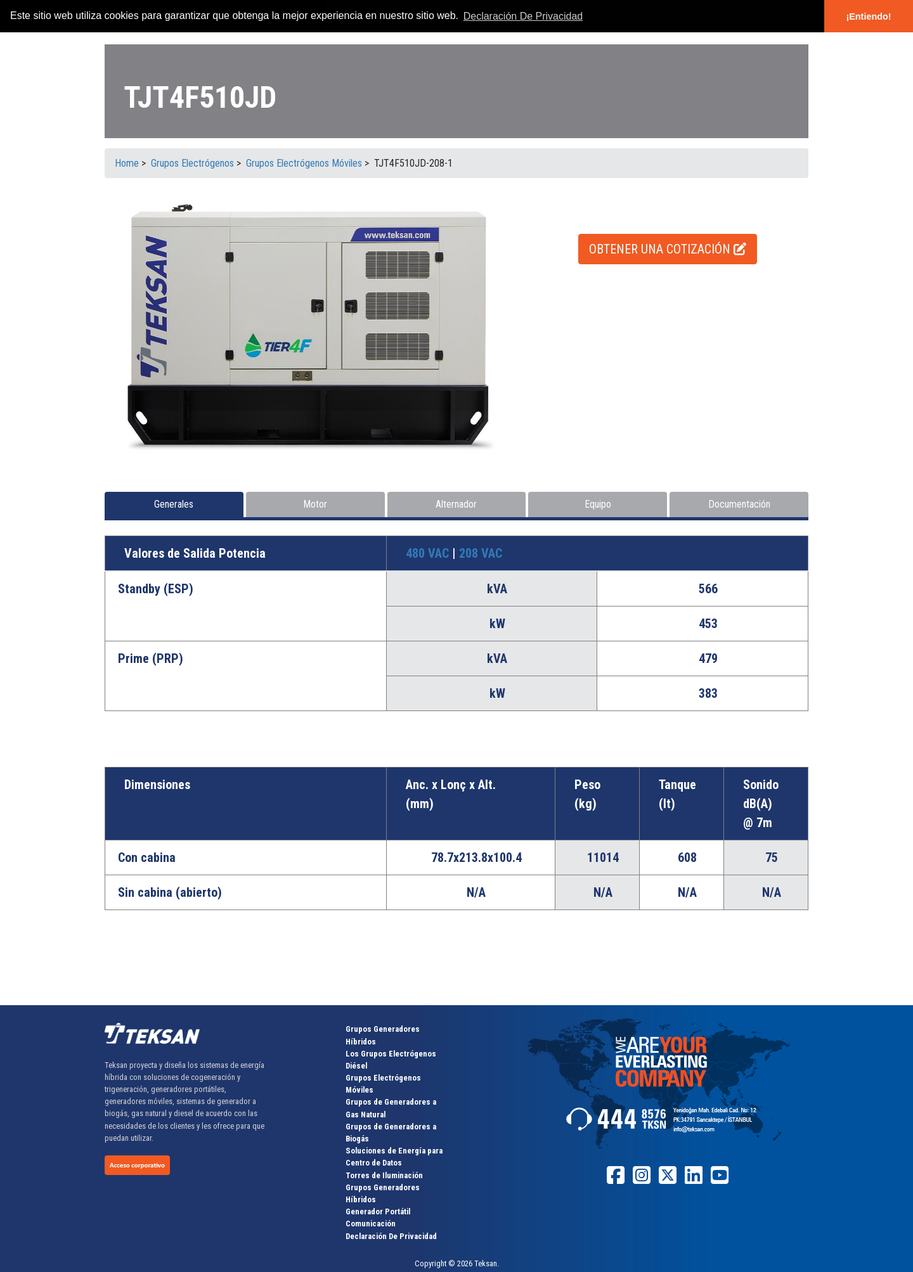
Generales (173, 504)
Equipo (598, 504)
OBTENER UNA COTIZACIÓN (667, 249)
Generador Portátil (378, 1211)
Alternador (456, 504)
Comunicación (371, 1223)
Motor (315, 504)
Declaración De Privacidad (391, 1236)
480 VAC (429, 553)
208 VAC (480, 553)
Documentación (739, 504)
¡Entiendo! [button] (868, 16)
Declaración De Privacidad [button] (523, 16)
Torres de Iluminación (384, 1175)
